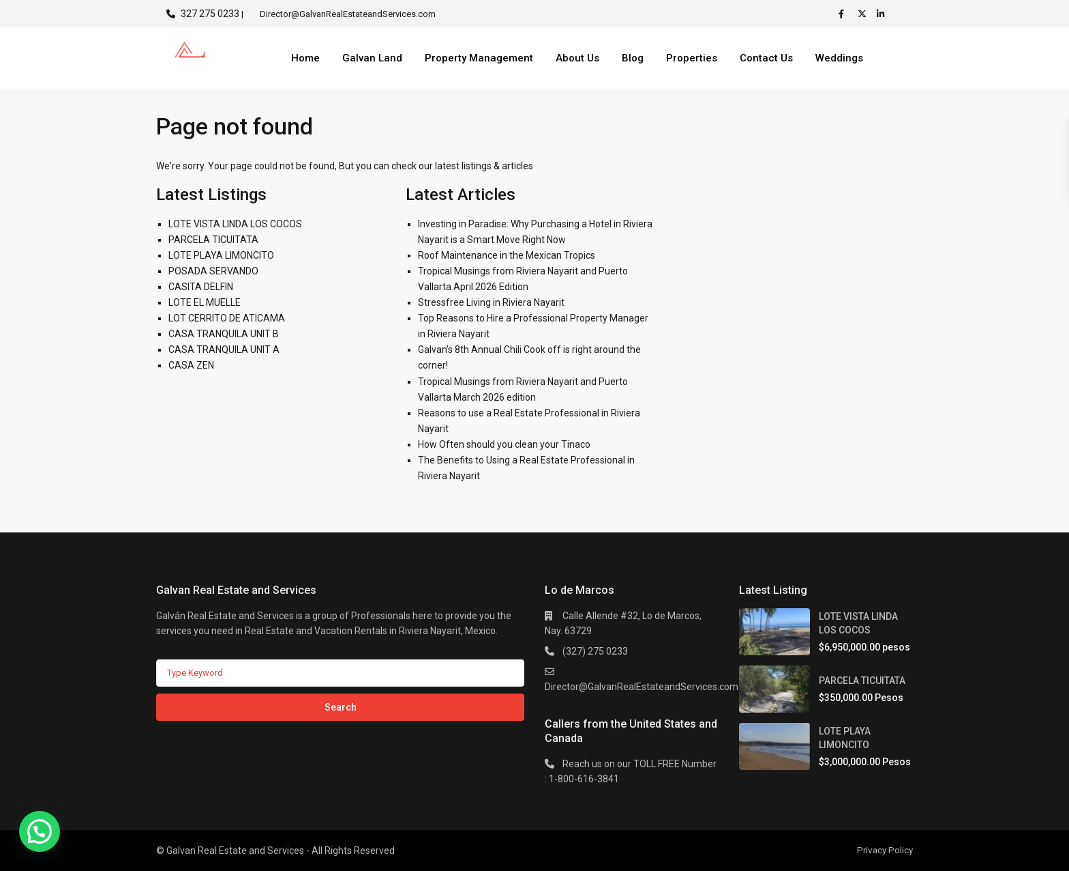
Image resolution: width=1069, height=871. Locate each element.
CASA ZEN (191, 365)
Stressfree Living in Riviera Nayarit (491, 302)
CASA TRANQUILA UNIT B (223, 333)
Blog (633, 58)
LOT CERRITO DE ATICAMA (226, 318)
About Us (577, 58)
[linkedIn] (882, 13)
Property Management (479, 58)
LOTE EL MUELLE (204, 302)
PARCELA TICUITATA (213, 239)
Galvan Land (372, 58)
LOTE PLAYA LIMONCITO (221, 255)
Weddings (839, 58)
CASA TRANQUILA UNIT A (224, 349)
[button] (39, 831)
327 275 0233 (210, 13)
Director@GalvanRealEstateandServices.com (641, 686)
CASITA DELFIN (200, 286)
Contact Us (766, 58)
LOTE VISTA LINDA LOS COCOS (235, 223)
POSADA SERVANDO (213, 271)
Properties (691, 58)
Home (305, 58)
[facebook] (844, 13)
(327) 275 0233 (595, 651)
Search (341, 707)
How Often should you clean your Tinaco (504, 444)
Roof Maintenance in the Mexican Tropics (506, 255)
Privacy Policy (883, 849)
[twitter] (863, 13)
